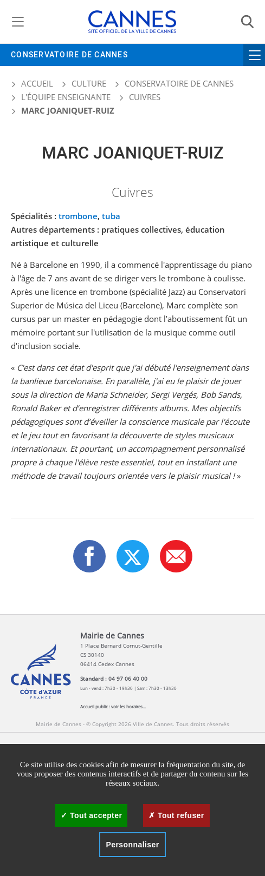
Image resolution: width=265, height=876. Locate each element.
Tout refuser (176, 815)
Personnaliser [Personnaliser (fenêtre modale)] (132, 844)
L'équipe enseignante (66, 96)
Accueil (32, 83)
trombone (78, 215)
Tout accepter (91, 815)
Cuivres (144, 96)
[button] (176, 556)
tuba (111, 215)
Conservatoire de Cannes (69, 55)
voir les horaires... (128, 706)
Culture (89, 83)
